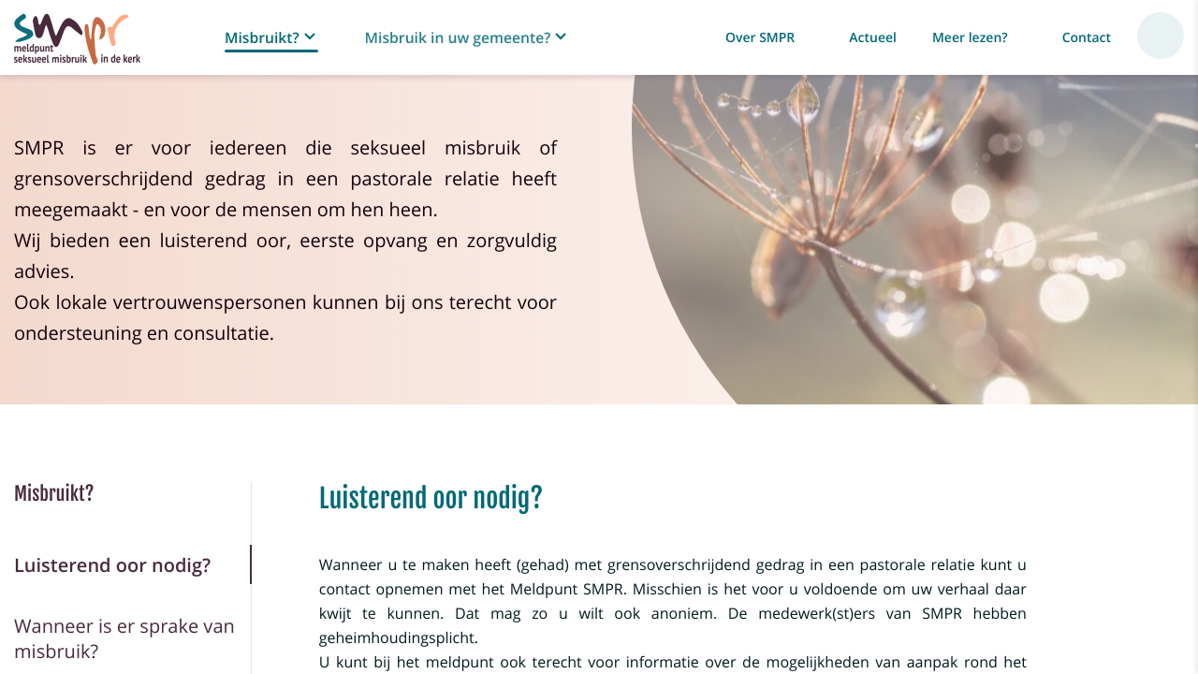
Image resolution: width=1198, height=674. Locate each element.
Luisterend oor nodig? (112, 565)
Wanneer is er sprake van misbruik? (124, 638)
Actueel (873, 38)
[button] (272, 38)
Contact (1086, 38)
